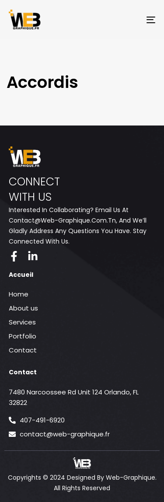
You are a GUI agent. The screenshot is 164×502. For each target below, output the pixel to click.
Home (18, 294)
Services (22, 322)
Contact (23, 350)
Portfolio (22, 336)
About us (23, 308)
